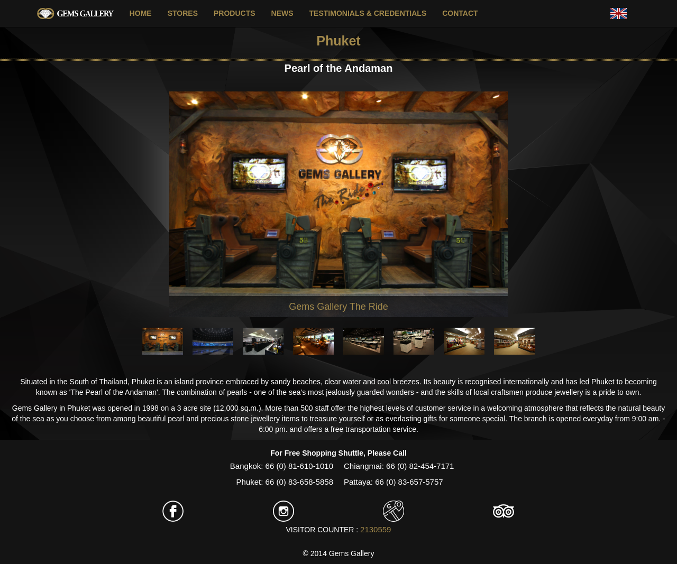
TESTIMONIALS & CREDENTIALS (368, 13)
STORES (183, 13)
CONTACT (460, 13)
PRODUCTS (234, 13)
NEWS (282, 13)
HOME (141, 13)
